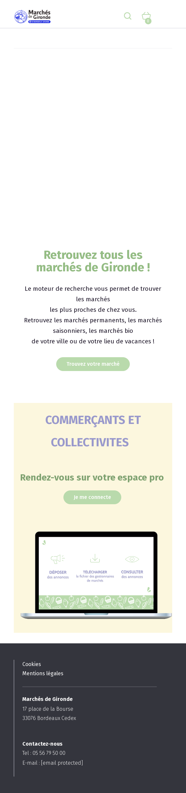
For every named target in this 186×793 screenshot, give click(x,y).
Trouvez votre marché (93, 364)
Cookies (31, 664)
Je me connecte (92, 497)
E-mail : (52, 763)
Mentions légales (42, 673)
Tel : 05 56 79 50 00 (43, 753)
